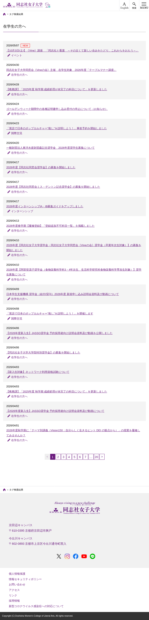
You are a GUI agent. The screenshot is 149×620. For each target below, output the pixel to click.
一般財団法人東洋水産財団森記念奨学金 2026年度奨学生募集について (50, 147)
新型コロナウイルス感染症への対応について (36, 606)
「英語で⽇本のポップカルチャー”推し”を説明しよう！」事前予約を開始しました (56, 128)
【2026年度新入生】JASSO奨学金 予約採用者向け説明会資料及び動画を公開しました (59, 333)
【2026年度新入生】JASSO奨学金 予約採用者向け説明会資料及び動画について (55, 410)
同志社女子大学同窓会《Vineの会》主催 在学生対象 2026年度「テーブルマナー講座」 (61, 69)
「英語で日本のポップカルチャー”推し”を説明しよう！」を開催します (49, 313)
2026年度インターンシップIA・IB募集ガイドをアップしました (44, 206)
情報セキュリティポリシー (25, 579)
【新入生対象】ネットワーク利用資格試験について (37, 371)
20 (96, 457)
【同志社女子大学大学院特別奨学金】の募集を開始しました (43, 352)
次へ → (102, 457)
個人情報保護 (17, 573)
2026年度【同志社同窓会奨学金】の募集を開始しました (40, 167)
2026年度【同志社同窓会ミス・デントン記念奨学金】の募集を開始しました (53, 186)
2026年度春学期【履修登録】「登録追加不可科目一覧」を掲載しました (50, 225)
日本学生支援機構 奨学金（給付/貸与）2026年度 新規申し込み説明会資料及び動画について (62, 294)
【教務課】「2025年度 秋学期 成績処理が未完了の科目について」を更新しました (56, 89)
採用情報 (14, 600)
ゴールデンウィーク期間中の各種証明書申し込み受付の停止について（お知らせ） (57, 109)
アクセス (14, 590)
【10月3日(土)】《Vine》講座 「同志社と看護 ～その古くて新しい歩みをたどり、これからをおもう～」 (72, 50)
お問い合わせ (17, 584)
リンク (13, 595)
